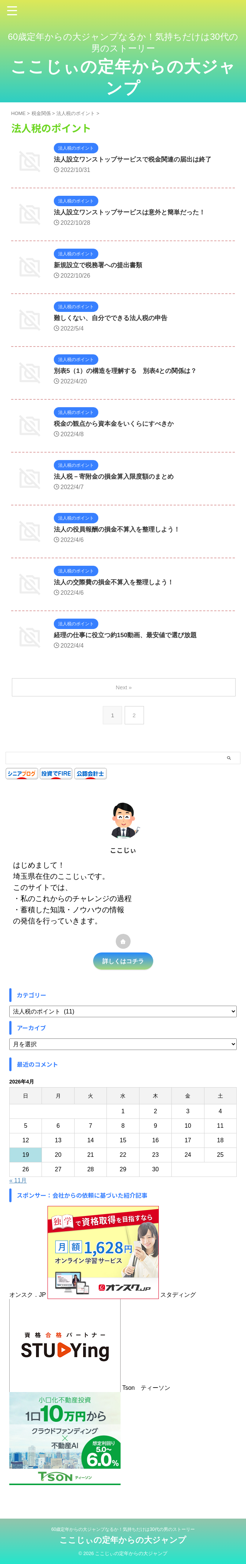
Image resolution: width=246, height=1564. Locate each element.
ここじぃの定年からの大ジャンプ (122, 1540)
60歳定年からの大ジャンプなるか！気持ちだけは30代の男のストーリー (123, 1529)
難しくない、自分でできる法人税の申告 (114, 318)
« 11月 (18, 1180)
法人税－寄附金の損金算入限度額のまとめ (117, 477)
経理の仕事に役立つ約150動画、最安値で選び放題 (129, 635)
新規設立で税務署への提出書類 (100, 265)
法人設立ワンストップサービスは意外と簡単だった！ (134, 213)
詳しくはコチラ (123, 961)
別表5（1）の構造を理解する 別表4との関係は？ (129, 371)
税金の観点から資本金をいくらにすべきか (117, 424)
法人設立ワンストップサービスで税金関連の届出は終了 (137, 160)
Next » (124, 687)
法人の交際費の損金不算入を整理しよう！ (117, 583)
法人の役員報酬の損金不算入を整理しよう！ (120, 530)
